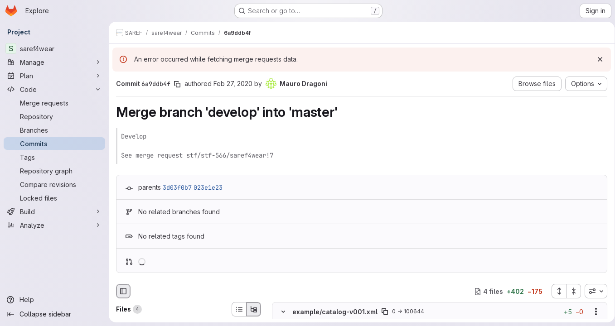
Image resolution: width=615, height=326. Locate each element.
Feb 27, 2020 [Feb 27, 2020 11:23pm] (232, 83)
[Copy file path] (384, 312)
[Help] (54, 299)
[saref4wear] (54, 48)
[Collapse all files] (570, 291)
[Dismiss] (596, 59)
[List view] (239, 309)
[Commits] (54, 143)
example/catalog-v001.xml (335, 312)
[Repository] (54, 116)
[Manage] (54, 62)
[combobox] (592, 291)
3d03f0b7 (177, 187)
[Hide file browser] (123, 291)
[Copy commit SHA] (177, 84)
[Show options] (592, 312)
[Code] (54, 89)
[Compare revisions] (54, 184)
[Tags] (54, 157)
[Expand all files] (555, 291)
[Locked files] (54, 198)
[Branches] (54, 130)
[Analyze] (54, 225)
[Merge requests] (54, 102)
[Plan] (54, 75)
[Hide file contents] (283, 312)
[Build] (54, 211)
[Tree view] (254, 309)
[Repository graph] (54, 170)
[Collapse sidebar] (54, 314)
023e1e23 (208, 187)
